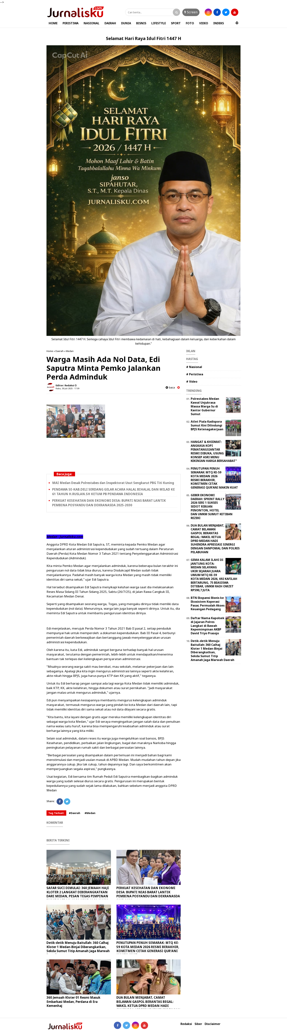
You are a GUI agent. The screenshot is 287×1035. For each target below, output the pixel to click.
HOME (53, 23)
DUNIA (126, 23)
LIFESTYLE (158, 23)
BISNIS (141, 23)
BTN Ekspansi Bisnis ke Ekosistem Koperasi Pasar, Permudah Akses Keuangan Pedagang (208, 603)
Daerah (59, 351)
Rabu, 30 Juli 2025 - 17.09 (67, 388)
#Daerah (74, 813)
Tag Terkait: (56, 813)
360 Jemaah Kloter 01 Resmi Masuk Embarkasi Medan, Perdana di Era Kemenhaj (73, 1001)
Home (49, 351)
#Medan (90, 813)
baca (170, 387)
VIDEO (203, 23)
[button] (237, 21)
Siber (198, 1024)
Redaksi (186, 1024)
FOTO (190, 23)
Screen (190, 12)
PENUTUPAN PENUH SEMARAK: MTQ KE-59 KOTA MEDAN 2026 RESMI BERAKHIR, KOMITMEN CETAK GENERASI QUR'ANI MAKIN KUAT (147, 949)
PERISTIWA (71, 23)
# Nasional (194, 367)
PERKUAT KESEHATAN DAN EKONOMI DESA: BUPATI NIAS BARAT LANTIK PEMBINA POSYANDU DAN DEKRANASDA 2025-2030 (109, 502)
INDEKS (218, 23)
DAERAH (110, 23)
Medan (70, 351)
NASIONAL (91, 23)
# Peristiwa (194, 374)
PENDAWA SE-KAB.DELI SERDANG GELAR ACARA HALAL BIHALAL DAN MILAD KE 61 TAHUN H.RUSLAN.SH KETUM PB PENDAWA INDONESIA (113, 491)
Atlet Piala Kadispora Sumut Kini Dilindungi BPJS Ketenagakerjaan (207, 425)
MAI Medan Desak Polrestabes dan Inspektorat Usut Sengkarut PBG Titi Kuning (113, 483)
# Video (191, 382)
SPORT (176, 23)
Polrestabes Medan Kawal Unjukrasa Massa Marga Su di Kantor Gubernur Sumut (205, 406)
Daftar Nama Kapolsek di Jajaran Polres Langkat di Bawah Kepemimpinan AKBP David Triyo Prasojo (207, 625)
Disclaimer (212, 1024)
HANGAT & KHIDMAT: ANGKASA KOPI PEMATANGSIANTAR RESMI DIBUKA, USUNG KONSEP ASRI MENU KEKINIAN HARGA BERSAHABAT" (214, 451)
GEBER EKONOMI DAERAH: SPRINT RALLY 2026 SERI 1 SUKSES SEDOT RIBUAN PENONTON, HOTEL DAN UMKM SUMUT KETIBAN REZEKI (211, 506)
